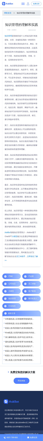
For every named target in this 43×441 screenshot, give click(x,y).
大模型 (14, 236)
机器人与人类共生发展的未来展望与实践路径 (23, 355)
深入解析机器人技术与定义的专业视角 (20, 337)
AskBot (14, 30)
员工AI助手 (20, 256)
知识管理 (8, 36)
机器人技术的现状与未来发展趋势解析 (20, 328)
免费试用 (36, 4)
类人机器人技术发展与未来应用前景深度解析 (23, 360)
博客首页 (7, 13)
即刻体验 (21, 381)
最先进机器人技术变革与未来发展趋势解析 (22, 342)
